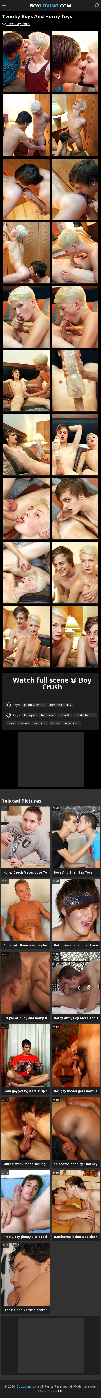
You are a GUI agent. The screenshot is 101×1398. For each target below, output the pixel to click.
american (71, 723)
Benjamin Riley (60, 705)
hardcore (47, 715)
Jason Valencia (34, 705)
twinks (24, 723)
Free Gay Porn (16, 23)
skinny (55, 723)
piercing (39, 723)
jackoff (64, 715)
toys (11, 723)
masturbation (84, 715)
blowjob (30, 715)
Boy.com (50, 5)
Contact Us (56, 1391)
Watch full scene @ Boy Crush (52, 683)
